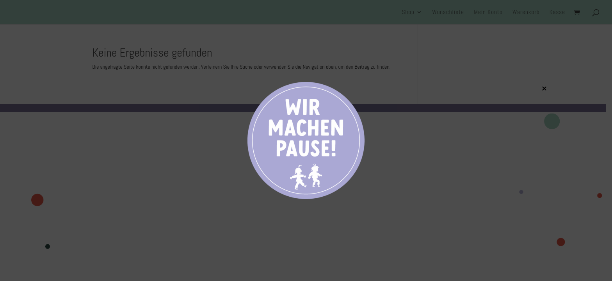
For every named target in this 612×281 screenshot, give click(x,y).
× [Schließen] (544, 88)
